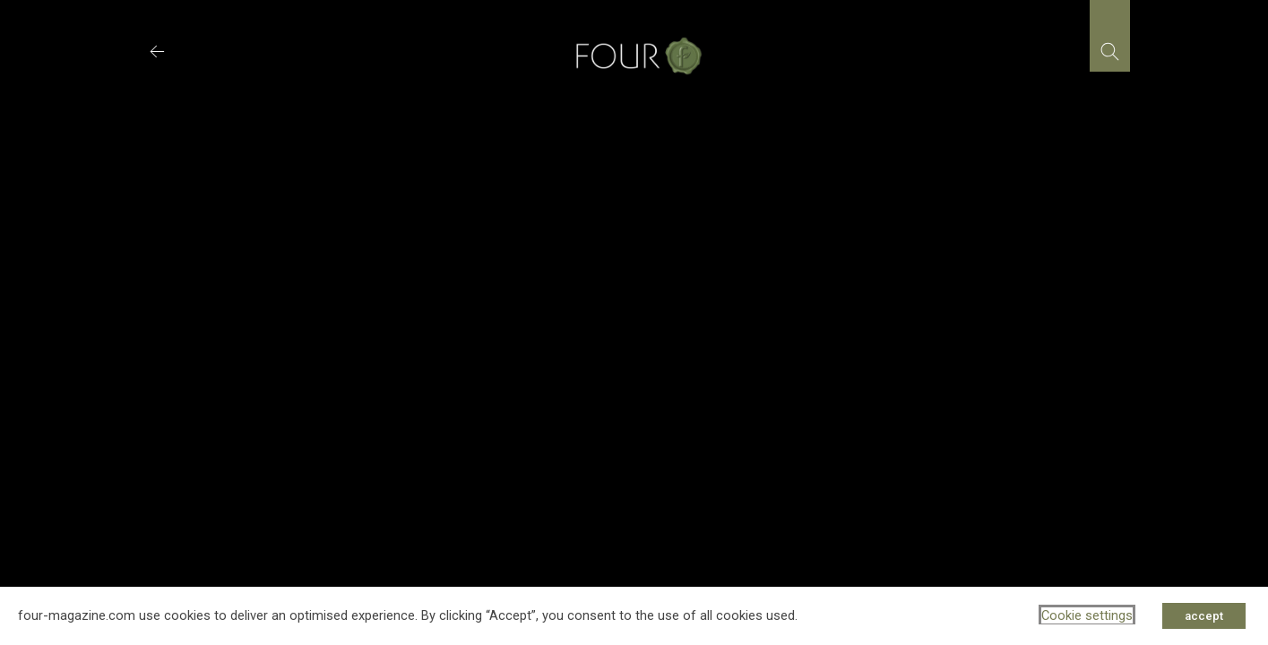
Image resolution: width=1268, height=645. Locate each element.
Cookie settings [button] (1087, 615)
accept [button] (1204, 616)
